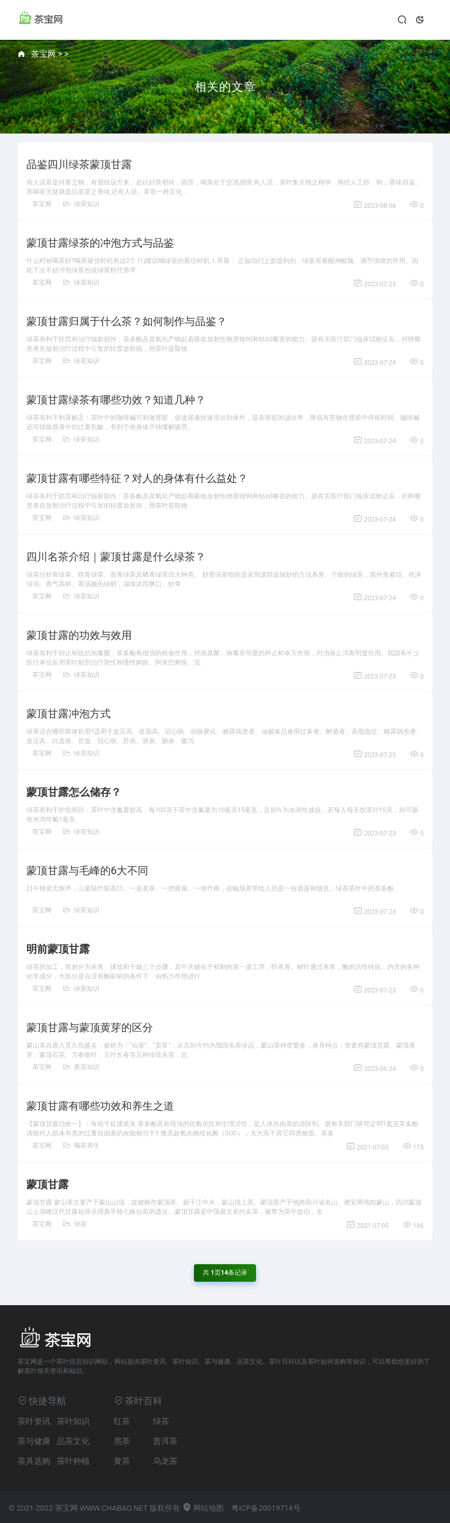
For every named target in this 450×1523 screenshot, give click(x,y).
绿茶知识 (81, 204)
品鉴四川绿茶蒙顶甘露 (79, 164)
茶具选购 (34, 1461)
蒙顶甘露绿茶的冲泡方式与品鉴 (100, 243)
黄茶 (122, 1461)
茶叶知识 (73, 1421)
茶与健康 (34, 1441)
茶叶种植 (73, 1461)
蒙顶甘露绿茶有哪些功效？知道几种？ (116, 399)
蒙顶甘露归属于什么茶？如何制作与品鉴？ (126, 321)
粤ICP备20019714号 (266, 1508)
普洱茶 (165, 1441)
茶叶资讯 (34, 1421)
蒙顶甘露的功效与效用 (79, 635)
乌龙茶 (165, 1461)
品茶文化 (73, 1441)
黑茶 (122, 1441)
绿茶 (75, 1224)
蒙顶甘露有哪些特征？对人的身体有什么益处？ (137, 478)
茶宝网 (43, 54)
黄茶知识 (81, 1067)
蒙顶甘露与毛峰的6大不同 (87, 870)
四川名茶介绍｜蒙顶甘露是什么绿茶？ (116, 556)
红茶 (122, 1421)
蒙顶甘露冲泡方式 (68, 713)
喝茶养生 (81, 1145)
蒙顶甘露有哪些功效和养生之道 (100, 1106)
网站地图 (203, 1508)
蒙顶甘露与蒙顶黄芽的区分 (89, 1027)
